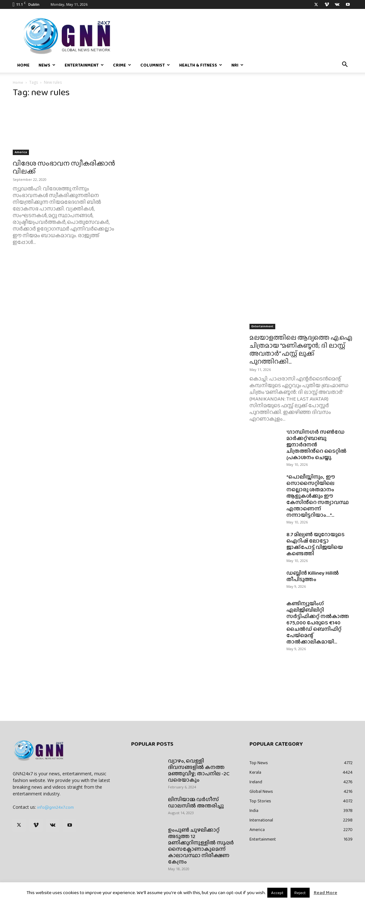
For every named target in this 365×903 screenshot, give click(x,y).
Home (23, 65)
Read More (325, 892)
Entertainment (84, 65)
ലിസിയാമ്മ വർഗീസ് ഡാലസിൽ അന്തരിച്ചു (196, 802)
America (21, 152)
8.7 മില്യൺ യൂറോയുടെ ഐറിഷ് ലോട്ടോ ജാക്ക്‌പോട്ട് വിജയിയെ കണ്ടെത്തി (315, 544)
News (47, 65)
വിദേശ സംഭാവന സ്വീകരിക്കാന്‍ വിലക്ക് (64, 167)
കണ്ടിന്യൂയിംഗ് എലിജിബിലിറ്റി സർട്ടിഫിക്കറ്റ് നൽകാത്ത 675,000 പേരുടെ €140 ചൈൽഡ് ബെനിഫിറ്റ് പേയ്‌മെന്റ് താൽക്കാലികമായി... (317, 623)
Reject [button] (300, 893)
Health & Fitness (200, 65)
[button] (345, 65)
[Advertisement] (301, 141)
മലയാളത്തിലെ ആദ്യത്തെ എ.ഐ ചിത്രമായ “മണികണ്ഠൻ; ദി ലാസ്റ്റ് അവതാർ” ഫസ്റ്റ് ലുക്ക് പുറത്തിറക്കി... (300, 349)
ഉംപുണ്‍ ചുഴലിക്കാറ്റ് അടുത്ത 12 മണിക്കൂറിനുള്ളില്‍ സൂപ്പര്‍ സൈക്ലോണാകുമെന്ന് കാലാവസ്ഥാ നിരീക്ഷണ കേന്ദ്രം (201, 846)
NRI (237, 65)
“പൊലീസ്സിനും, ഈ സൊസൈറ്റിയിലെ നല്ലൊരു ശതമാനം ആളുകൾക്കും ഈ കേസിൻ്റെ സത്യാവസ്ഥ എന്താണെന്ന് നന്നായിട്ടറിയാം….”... (317, 496)
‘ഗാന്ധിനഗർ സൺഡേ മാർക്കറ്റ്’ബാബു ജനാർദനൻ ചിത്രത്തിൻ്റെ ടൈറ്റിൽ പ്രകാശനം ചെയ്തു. (316, 444)
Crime (122, 65)
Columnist (155, 65)
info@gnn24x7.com (55, 807)
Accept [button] (277, 893)
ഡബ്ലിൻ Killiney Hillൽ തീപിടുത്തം (312, 576)
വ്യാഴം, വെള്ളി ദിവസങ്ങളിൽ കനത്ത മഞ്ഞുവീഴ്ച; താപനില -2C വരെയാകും (198, 770)
